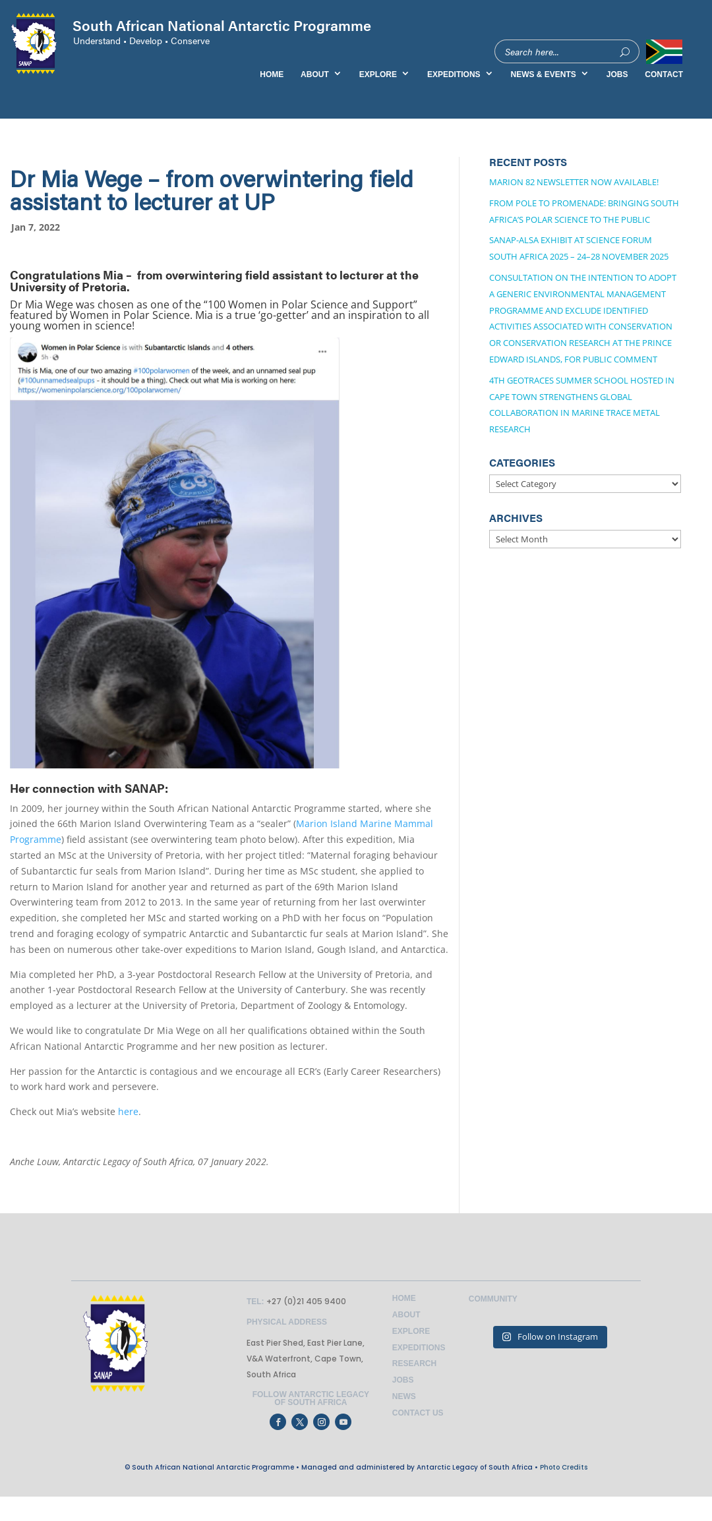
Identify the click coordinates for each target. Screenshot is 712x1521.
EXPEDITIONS (454, 74)
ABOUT (315, 74)
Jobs (403, 1380)
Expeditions (419, 1347)
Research (414, 1363)
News (404, 1396)
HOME (271, 74)
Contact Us (418, 1413)
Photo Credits (563, 1467)
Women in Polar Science (130, 315)
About (406, 1314)
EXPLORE (378, 74)
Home (404, 1298)
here (128, 1111)
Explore (411, 1331)
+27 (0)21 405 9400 (305, 1301)
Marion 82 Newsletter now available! (574, 182)
